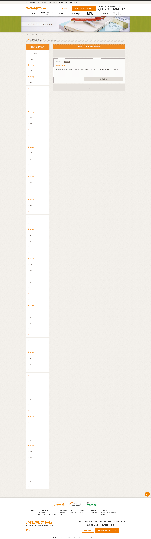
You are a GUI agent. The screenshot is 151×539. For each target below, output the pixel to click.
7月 (31, 94)
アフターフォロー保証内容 (118, 14)
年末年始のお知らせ (62, 65)
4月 (31, 100)
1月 (31, 106)
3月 (31, 217)
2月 (31, 165)
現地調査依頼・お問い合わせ (84, 8)
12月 (31, 71)
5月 (31, 159)
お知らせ (32, 59)
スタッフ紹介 (41, 512)
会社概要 (103, 514)
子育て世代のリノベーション (79, 510)
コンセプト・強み (43, 510)
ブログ (61, 14)
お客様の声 (94, 512)
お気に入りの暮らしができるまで (47, 514)
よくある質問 (104, 14)
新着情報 (34, 34)
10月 (31, 83)
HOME (33, 14)
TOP (27, 34)
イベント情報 (34, 53)
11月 (31, 235)
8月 (31, 241)
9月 (31, 88)
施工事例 (93, 510)
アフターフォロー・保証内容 (108, 512)
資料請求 (65, 8)
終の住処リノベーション (77, 512)
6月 (31, 252)
